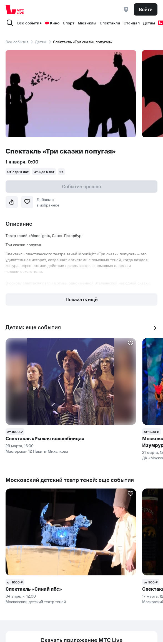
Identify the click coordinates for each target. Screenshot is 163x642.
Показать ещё (82, 299)
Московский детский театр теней (36, 601)
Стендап (132, 23)
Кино (52, 23)
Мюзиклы (87, 23)
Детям (149, 23)
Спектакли (110, 23)
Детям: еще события (33, 327)
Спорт (68, 23)
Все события (29, 23)
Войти (145, 9)
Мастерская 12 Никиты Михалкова (37, 451)
